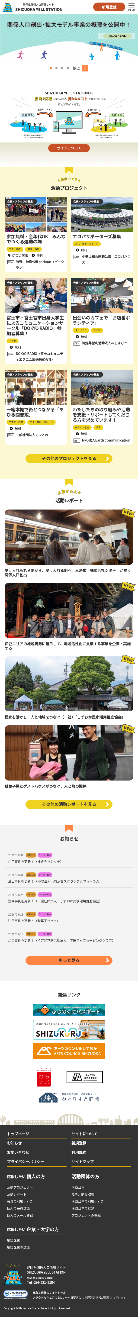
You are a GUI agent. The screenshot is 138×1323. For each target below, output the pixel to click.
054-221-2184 (44, 1288)
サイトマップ (82, 1167)
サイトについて (69, 150)
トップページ (18, 1139)
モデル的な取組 (82, 1200)
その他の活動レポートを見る (69, 809)
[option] (69, 37)
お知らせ (14, 1149)
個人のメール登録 (20, 1221)
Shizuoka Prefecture (32, 1314)
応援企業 (13, 1246)
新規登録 (109, 7)
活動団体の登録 (82, 1214)
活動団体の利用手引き (87, 1207)
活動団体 (77, 1193)
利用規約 (78, 1158)
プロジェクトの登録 (86, 1221)
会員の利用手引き (20, 1207)
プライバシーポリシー (25, 1167)
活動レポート (16, 1200)
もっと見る (69, 966)
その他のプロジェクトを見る (69, 463)
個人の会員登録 (18, 1214)
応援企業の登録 (18, 1253)
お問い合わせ (18, 1158)
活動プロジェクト (20, 1193)
